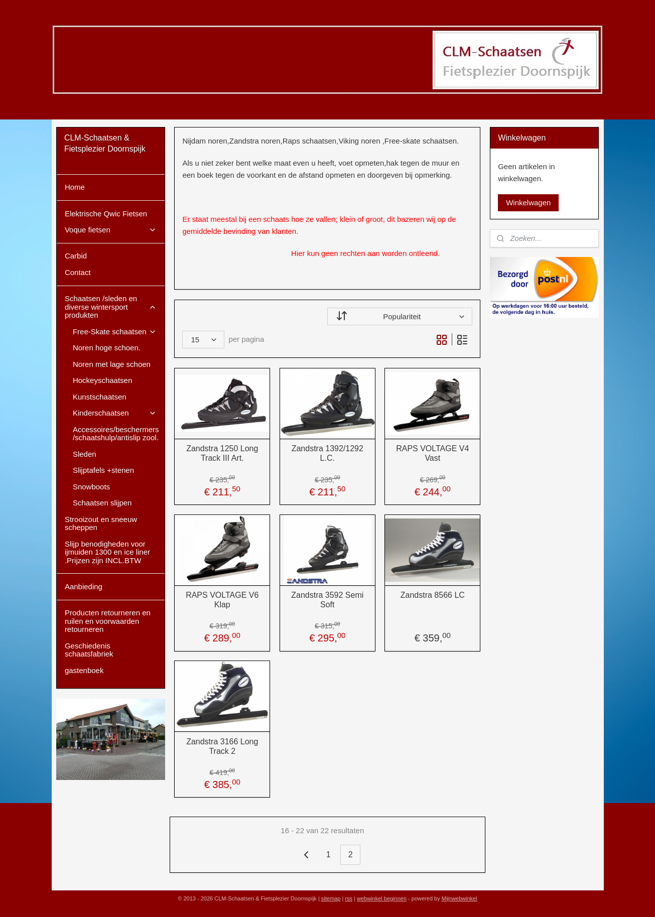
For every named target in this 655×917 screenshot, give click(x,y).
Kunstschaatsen (99, 396)
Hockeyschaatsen (102, 380)
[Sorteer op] (400, 316)
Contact (78, 272)
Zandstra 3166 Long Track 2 (222, 746)
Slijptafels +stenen (103, 470)
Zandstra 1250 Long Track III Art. (222, 453)
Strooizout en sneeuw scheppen (101, 523)
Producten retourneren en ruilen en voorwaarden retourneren (108, 620)
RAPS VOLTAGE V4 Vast (432, 453)
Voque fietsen (111, 229)
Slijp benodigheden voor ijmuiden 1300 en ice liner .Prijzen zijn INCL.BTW (107, 552)
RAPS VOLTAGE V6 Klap (222, 600)
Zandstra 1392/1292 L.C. (327, 453)
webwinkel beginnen (382, 898)
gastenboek (84, 670)
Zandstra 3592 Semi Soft (327, 600)
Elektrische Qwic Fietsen (106, 213)
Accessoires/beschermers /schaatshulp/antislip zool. (116, 433)
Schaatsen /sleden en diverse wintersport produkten (111, 306)
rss (348, 898)
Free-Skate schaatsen (115, 331)
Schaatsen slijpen (102, 502)
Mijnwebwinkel (459, 898)
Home (75, 187)
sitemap (331, 898)
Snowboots (91, 486)
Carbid (76, 255)
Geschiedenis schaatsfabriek (89, 650)
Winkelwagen (528, 202)
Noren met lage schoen (112, 364)
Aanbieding (83, 586)
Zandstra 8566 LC (433, 595)
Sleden (84, 454)
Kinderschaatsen (115, 413)
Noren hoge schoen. (107, 347)
